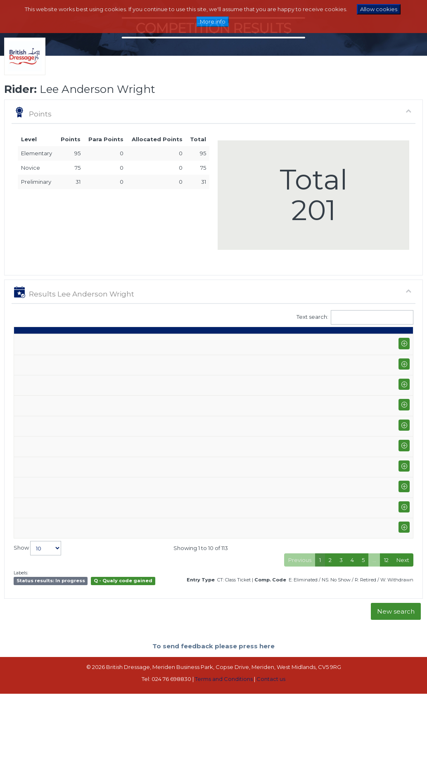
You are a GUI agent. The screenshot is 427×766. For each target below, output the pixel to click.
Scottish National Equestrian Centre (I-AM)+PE (81, 364)
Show (37, 621)
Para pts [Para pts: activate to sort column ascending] (350, 338)
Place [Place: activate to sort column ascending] (296, 342)
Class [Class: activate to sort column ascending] (173, 342)
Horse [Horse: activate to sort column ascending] (132, 342)
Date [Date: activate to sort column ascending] (24, 342)
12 (386, 632)
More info (212, 21)
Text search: (355, 317)
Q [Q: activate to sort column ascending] (197, 342)
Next (402, 632)
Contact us (270, 752)
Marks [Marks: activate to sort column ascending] (242, 342)
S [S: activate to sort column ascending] (216, 342)
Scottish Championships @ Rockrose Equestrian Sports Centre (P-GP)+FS (82, 477)
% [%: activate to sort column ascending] (268, 342)
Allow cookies (378, 9)
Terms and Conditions (224, 752)
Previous (299, 632)
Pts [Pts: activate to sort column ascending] (324, 342)
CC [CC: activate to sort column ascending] (398, 342)
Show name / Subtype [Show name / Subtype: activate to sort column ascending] (73, 338)
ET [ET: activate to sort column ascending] (376, 342)
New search (396, 684)
